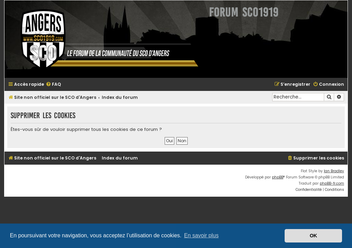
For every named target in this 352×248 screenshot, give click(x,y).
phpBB (277, 177)
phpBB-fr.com (332, 183)
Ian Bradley (334, 171)
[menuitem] (53, 84)
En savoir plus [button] (201, 235)
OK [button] (313, 235)
